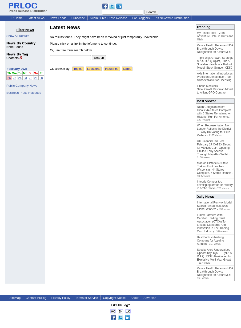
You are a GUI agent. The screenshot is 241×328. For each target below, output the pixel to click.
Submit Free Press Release (108, 18)
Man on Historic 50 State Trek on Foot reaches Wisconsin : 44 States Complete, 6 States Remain (214, 168)
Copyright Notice (114, 298)
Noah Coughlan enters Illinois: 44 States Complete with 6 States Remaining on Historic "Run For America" (214, 111)
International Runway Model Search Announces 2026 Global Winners (214, 206)
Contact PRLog (36, 298)
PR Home (16, 18)
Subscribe (78, 18)
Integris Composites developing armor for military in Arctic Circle (215, 185)
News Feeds (57, 18)
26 (9, 78)
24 (19, 78)
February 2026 (17, 68)
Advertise (150, 298)
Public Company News (21, 85)
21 (35, 78)
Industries (111, 68)
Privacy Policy (60, 298)
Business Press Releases (23, 92)
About (135, 298)
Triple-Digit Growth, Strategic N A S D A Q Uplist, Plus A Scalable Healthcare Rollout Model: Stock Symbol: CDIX (215, 62)
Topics (78, 68)
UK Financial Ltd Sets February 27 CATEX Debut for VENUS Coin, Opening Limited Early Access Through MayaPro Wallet (214, 148)
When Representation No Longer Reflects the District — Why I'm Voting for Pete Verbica (214, 130)
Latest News (36, 18)
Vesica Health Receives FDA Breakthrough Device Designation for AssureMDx (215, 49)
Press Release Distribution (28, 9)
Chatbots (14, 58)
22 (30, 78)
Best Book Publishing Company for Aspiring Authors (210, 241)
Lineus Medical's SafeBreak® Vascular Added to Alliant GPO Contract (215, 89)
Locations (93, 68)
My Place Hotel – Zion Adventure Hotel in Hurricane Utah (215, 36)
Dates (127, 68)
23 (25, 78)
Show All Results (17, 36)
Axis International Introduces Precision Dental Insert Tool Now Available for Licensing (215, 77)
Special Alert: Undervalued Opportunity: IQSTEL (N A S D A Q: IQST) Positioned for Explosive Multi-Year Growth (214, 254)
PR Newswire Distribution (172, 18)
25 (14, 78)
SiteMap (15, 298)
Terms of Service (86, 298)
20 (41, 78)
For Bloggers (141, 18)
